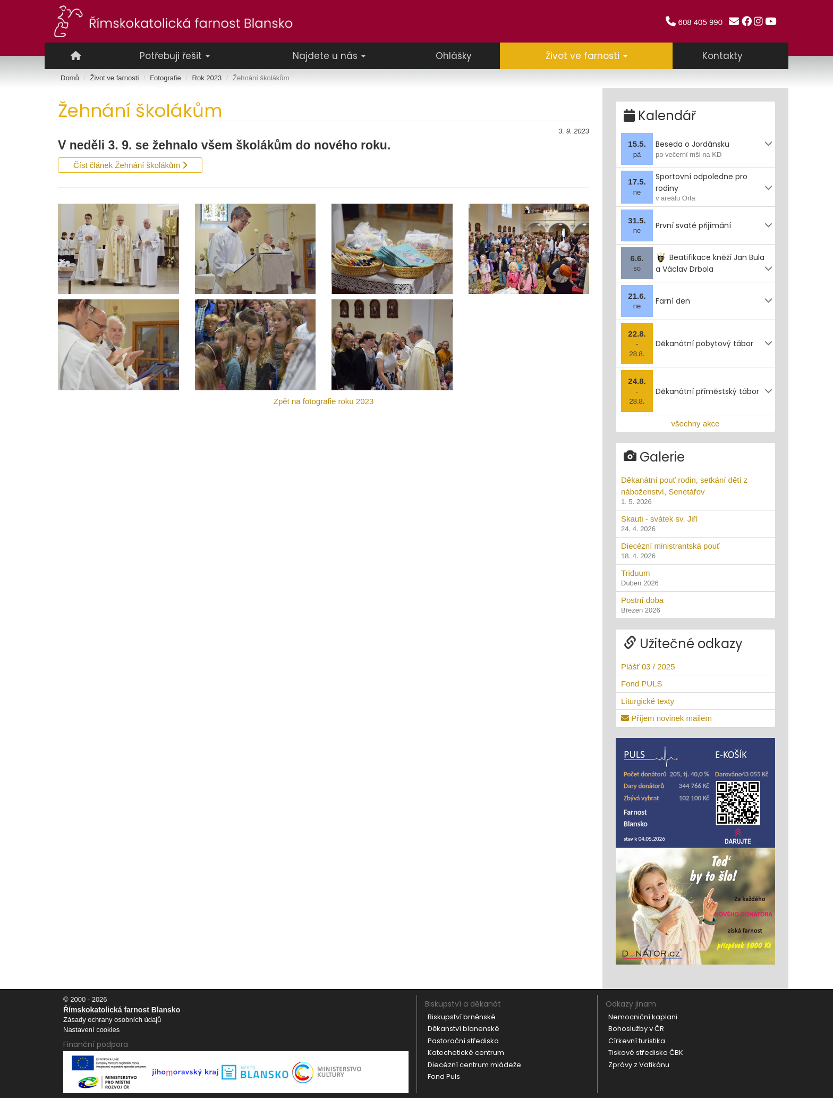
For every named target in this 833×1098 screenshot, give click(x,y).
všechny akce (696, 422)
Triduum (695, 577)
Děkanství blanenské (463, 1028)
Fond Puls (444, 1076)
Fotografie (165, 78)
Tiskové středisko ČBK (645, 1052)
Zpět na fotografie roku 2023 (323, 401)
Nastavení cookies (91, 1029)
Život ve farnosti (114, 78)
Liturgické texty (647, 700)
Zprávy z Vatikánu (638, 1064)
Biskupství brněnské (462, 1016)
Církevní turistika (636, 1040)
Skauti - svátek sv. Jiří (695, 523)
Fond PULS (641, 683)
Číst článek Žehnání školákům (130, 165)
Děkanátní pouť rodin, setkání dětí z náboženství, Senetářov (695, 490)
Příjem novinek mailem (666, 717)
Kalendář (660, 115)
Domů (70, 78)
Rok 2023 (207, 78)
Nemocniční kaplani (642, 1016)
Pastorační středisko (463, 1040)
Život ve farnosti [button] (586, 55)
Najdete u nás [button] (329, 55)
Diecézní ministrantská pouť (695, 550)
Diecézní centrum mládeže (474, 1064)
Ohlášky (454, 55)
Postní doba (695, 604)
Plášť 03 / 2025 (648, 665)
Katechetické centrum (466, 1052)
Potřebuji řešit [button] (175, 55)
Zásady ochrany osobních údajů (112, 1019)
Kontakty (722, 55)
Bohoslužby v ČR (636, 1028)
